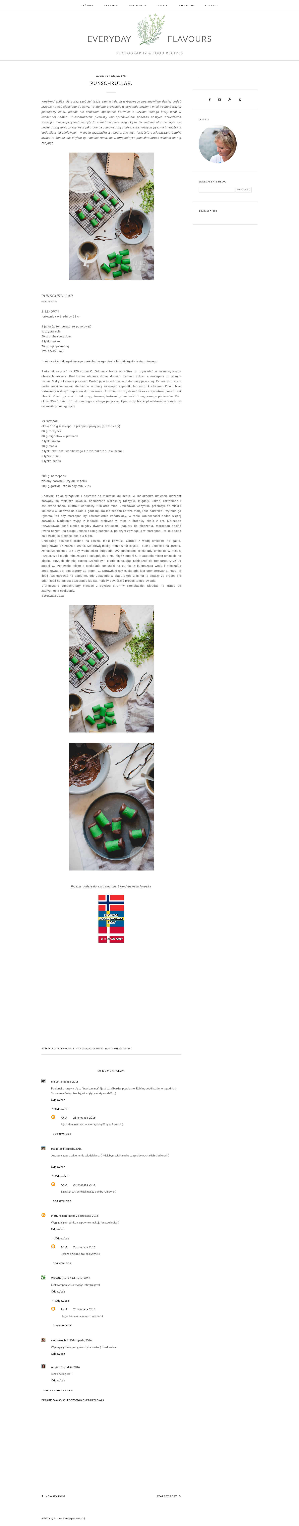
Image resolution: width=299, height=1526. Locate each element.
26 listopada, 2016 (70, 1148)
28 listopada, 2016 (84, 1117)
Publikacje (138, 5)
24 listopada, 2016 (67, 1081)
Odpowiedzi (62, 1109)
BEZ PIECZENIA (63, 1048)
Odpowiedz (58, 1099)
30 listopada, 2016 (80, 1340)
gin (53, 1081)
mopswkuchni (59, 1340)
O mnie (162, 5)
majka (54, 1148)
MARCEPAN (111, 1048)
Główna (87, 5)
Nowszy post (53, 1496)
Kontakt (211, 5)
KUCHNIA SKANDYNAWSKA (88, 1048)
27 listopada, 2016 (79, 1278)
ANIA (64, 1117)
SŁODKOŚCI (125, 1048)
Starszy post (169, 1496)
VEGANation (59, 1278)
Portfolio (186, 5)
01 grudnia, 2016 (70, 1367)
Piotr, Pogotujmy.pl (63, 1215)
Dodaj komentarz (58, 1390)
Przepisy (111, 5)
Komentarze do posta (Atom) (69, 1518)
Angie (54, 1367)
